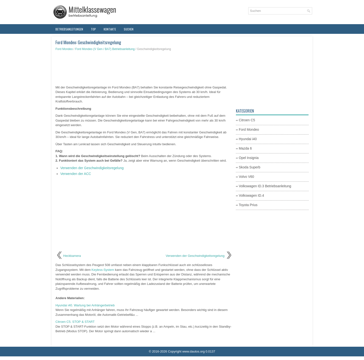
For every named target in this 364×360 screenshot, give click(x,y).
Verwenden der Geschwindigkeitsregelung (92, 168)
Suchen (128, 29)
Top (93, 29)
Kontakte (110, 29)
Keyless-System (103, 270)
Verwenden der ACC (75, 174)
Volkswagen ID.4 (251, 195)
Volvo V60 (246, 177)
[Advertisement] (143, 68)
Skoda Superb (249, 167)
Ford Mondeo (64, 49)
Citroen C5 (247, 120)
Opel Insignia (249, 158)
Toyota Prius (248, 205)
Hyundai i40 (248, 139)
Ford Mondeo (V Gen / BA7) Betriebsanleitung (104, 49)
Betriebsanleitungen (69, 29)
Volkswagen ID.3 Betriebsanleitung (265, 186)
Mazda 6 (245, 148)
